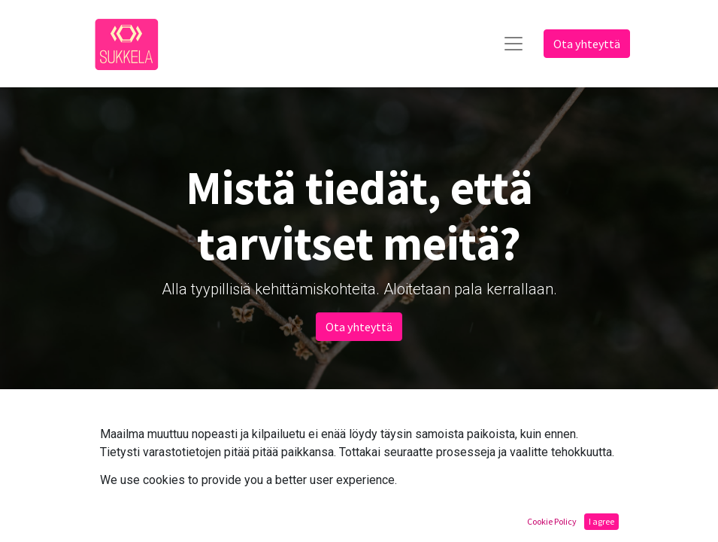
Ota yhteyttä (586, 43)
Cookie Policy (552, 521)
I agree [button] (601, 521)
